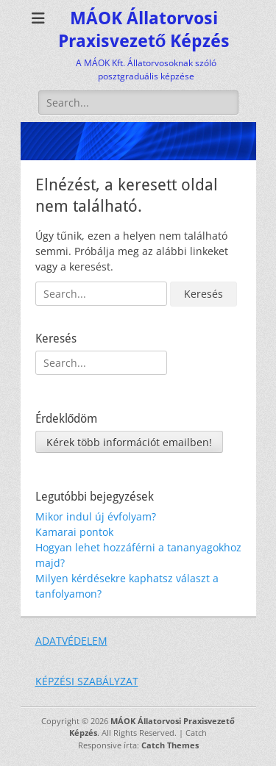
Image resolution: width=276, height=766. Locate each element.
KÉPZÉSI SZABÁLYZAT (86, 681)
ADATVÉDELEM (71, 641)
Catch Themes (170, 745)
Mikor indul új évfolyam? (95, 516)
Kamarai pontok (74, 532)
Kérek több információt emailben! (129, 442)
